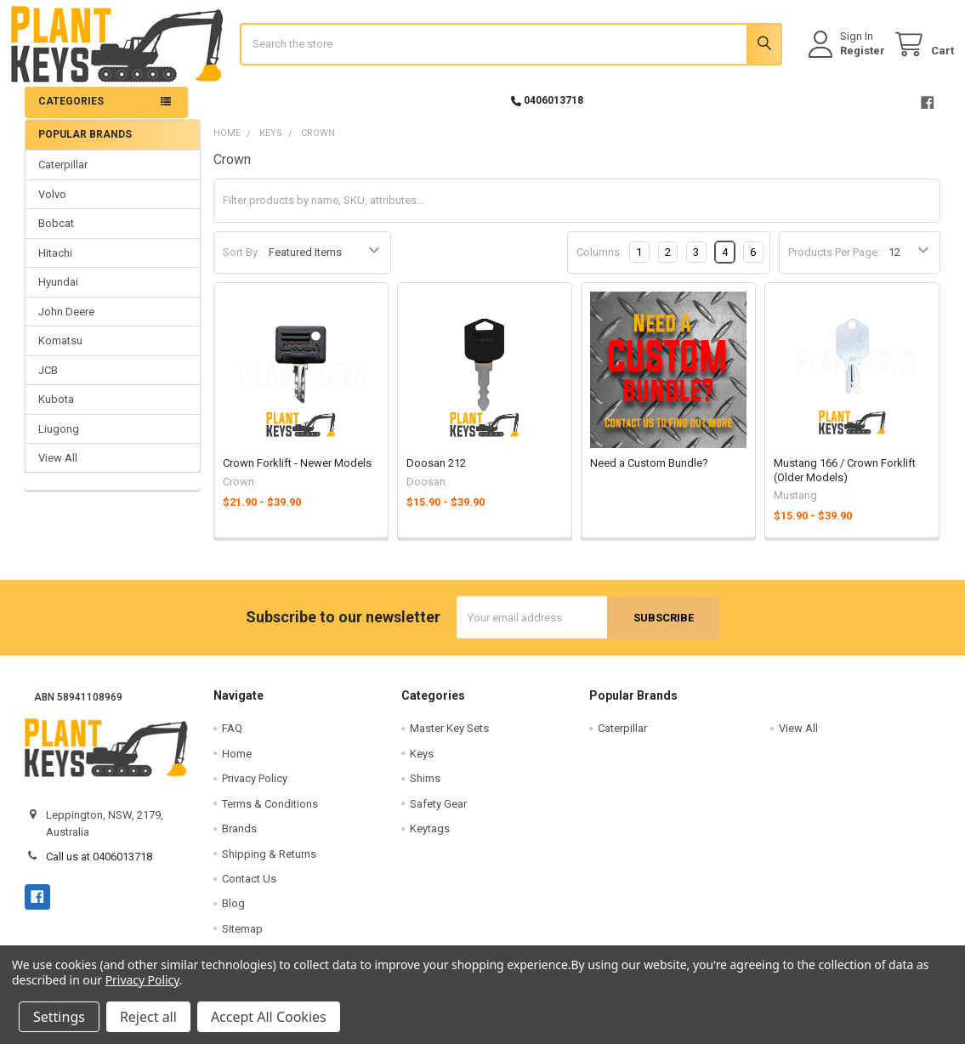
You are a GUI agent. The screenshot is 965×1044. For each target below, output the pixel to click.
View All (57, 468)
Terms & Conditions (270, 814)
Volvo (52, 204)
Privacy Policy (254, 789)
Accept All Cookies (268, 1016)
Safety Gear (438, 814)
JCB (48, 380)
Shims (425, 789)
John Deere (66, 321)
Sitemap (242, 939)
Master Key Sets (449, 739)
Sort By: (241, 263)
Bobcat (56, 234)
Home (237, 763)
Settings (59, 1016)
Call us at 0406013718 (99, 867)
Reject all (148, 1016)
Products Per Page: (834, 263)
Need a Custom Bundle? (649, 474)
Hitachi (55, 263)
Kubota (56, 410)
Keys (422, 763)
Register (848, 57)
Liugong (58, 439)
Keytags (430, 839)
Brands (239, 839)
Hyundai (58, 293)
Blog (233, 914)
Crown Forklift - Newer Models (297, 474)
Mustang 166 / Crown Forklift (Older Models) (845, 481)
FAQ (232, 739)
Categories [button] (71, 112)
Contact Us (249, 888)
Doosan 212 (436, 474)
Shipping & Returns (269, 864)
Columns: (599, 262)
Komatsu (60, 351)
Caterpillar (63, 175)
